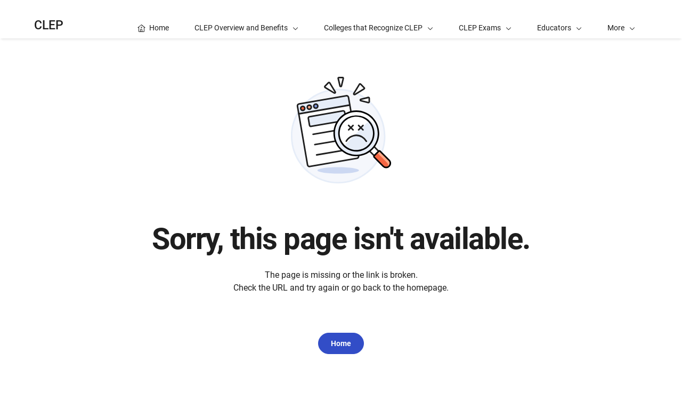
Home (341, 343)
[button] (621, 19)
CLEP (48, 25)
